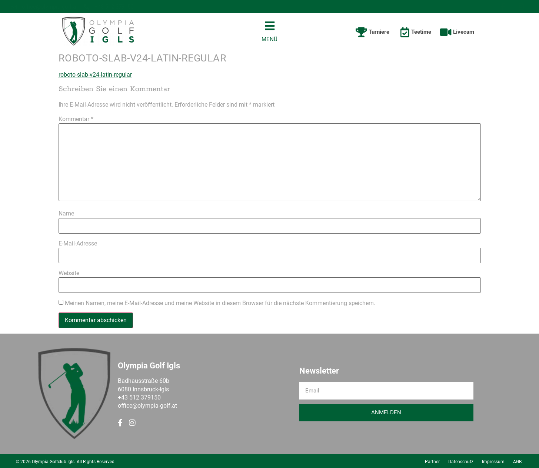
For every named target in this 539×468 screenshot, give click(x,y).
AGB (517, 460)
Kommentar (76, 118)
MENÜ (269, 38)
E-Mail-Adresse (78, 242)
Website (69, 272)
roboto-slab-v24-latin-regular (95, 73)
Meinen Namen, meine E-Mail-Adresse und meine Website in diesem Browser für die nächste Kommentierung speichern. (220, 302)
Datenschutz (460, 460)
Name (66, 212)
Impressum (493, 460)
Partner (432, 460)
